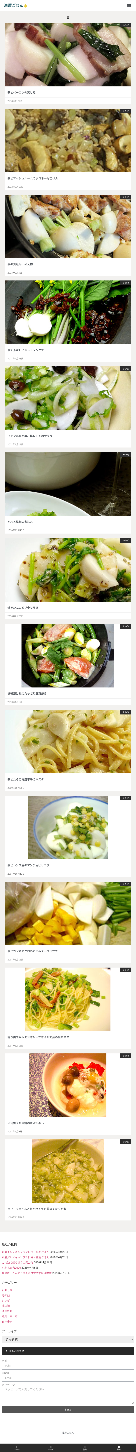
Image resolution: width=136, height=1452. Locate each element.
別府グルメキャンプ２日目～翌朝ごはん (25, 1251)
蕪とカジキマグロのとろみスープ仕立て (32, 951)
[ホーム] (17, 1447)
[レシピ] (51, 1447)
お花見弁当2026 (11, 1267)
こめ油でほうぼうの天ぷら (17, 1262)
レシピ (6, 1300)
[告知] (84, 1447)
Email (5, 1372)
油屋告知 (7, 1311)
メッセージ (8, 1384)
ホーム (17, 1449)
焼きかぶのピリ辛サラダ (22, 607)
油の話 (6, 1305)
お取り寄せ (8, 1290)
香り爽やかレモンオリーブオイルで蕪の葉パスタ (38, 1037)
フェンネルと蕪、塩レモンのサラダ (29, 436)
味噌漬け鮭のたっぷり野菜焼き (27, 693)
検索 (119, 1449)
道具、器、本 (10, 1316)
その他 (6, 1295)
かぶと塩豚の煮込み (20, 522)
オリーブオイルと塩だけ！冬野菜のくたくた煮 (36, 1209)
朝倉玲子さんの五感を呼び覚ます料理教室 (27, 1272)
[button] (129, 5)
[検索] (118, 1447)
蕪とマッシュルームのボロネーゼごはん (32, 178)
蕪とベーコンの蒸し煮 (21, 92)
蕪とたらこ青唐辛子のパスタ (25, 779)
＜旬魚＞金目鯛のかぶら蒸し (25, 1123)
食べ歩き (7, 1321)
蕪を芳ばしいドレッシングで (25, 350)
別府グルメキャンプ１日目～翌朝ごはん (25, 1257)
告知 (85, 1449)
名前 (4, 1360)
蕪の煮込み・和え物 (20, 264)
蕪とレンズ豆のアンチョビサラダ (28, 865)
